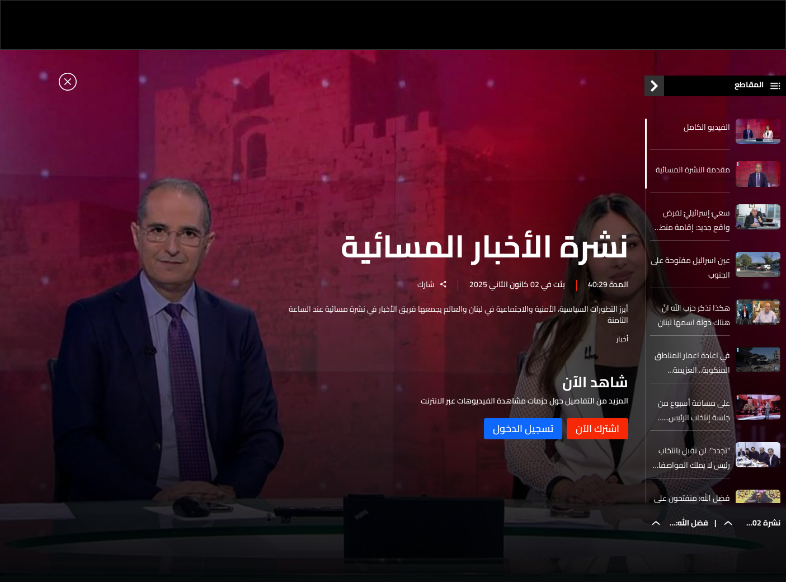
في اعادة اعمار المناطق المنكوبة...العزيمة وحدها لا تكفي (692, 362)
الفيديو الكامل (707, 127)
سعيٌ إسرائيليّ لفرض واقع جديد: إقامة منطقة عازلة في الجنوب (690, 219)
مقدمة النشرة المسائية (693, 169)
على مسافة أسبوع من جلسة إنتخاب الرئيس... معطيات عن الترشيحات (694, 410)
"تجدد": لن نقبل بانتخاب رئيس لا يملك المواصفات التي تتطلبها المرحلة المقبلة (691, 457)
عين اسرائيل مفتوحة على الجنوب (690, 267)
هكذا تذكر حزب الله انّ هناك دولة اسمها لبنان (694, 315)
